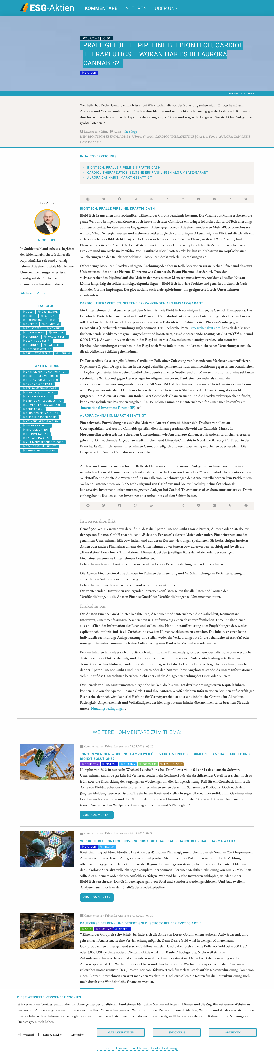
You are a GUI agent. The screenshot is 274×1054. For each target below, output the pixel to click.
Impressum (105, 1047)
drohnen (31, 345)
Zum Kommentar (96, 815)
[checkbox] (19, 1034)
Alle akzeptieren (120, 1032)
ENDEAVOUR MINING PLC (40, 380)
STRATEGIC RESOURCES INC (42, 401)
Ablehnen (232, 1032)
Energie (30, 324)
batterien (53, 345)
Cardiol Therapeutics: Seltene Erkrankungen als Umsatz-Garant (147, 172)
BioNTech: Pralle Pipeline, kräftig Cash (123, 167)
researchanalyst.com (205, 327)
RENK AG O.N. (33, 409)
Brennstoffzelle (37, 353)
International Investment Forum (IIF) (108, 407)
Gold (28, 312)
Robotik (56, 332)
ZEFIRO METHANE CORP (39, 388)
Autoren (136, 8)
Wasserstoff (55, 337)
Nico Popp (130, 131)
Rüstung (49, 316)
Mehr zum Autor (33, 292)
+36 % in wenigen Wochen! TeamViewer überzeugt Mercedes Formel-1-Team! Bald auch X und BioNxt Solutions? (165, 756)
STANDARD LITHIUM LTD (40, 446)
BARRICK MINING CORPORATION (44, 372)
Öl (53, 320)
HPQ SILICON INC (35, 430)
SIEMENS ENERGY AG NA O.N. (43, 405)
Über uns (166, 8)
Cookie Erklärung (164, 1047)
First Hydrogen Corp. (39, 417)
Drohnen (31, 337)
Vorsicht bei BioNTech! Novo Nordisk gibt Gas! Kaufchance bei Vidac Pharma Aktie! (157, 841)
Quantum (50, 324)
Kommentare (101, 8)
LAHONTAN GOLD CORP (39, 450)
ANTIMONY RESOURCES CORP (43, 442)
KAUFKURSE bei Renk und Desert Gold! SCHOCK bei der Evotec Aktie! (141, 923)
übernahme (48, 312)
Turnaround (33, 332)
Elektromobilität (37, 341)
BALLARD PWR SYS (36, 438)
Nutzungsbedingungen (107, 708)
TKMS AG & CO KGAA (37, 384)
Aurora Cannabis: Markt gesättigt (119, 177)
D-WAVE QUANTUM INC (39, 392)
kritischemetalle (37, 349)
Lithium (63, 353)
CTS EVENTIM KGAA (37, 396)
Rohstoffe (32, 328)
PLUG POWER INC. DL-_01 (40, 413)
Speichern (177, 1032)
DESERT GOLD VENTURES (40, 376)
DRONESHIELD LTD (36, 425)
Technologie (33, 320)
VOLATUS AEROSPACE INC (41, 421)
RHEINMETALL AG (35, 434)
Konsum (54, 328)
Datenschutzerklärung (132, 1047)
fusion (29, 316)
